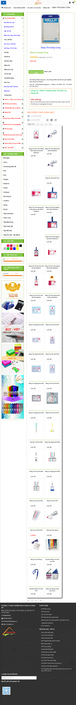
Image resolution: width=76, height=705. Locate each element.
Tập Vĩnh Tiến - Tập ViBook (11, 235)
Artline (5, 188)
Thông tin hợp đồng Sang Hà (49, 666)
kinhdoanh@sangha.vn (43, 84)
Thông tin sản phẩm (36, 72)
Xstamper (6, 192)
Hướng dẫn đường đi (47, 649)
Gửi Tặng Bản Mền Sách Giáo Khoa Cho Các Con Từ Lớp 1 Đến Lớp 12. (56, 669)
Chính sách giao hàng (47, 655)
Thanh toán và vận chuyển (48, 652)
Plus (4, 175)
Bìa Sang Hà (7, 196)
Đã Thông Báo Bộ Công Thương (50, 641)
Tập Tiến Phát (7, 230)
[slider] (34, 57)
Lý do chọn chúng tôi (47, 635)
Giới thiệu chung (46, 609)
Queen (5, 209)
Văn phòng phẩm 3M (9, 166)
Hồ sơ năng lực (45, 625)
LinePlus (6, 200)
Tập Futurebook (8, 213)
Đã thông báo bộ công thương (49, 617)
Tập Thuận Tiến (8, 226)
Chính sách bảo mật (47, 638)
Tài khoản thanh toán (47, 657)
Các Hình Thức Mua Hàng (48, 660)
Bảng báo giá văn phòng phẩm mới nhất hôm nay (55, 620)
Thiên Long (7, 218)
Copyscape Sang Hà (47, 623)
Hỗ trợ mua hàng (46, 646)
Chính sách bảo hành (47, 632)
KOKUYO (6, 183)
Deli (4, 171)
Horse (5, 162)
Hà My (5, 205)
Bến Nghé (6, 158)
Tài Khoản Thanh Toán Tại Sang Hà (51, 663)
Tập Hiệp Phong (8, 222)
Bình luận (47, 71)
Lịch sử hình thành (46, 614)
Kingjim (5, 179)
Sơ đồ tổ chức (45, 611)
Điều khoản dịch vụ (46, 643)
